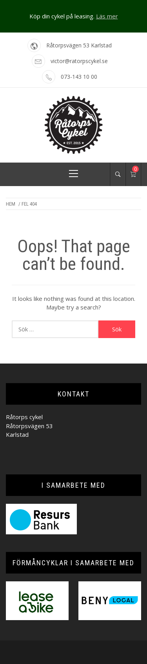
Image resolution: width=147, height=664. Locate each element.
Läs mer (107, 16)
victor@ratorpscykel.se (79, 61)
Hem (10, 204)
